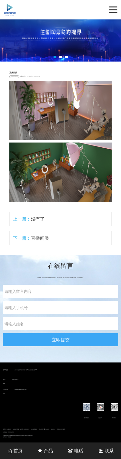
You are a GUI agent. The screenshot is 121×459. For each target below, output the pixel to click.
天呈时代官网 (11, 432)
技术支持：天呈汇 (7, 437)
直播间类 (40, 238)
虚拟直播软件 (26, 429)
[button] (55, 57)
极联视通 (9, 429)
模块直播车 (41, 429)
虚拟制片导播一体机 (17, 429)
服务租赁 (47, 429)
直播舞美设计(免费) (61, 429)
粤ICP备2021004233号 (27, 435)
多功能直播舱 (34, 429)
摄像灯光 (53, 429)
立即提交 (61, 339)
